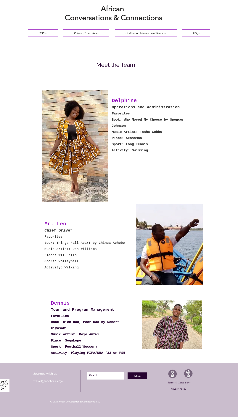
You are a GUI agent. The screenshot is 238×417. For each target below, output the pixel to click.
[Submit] (137, 375)
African (113, 8)
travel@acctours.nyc (48, 381)
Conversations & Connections (113, 17)
